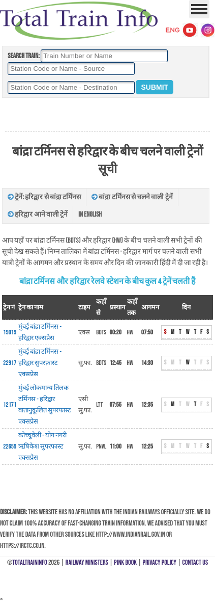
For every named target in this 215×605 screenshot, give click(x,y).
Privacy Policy (160, 562)
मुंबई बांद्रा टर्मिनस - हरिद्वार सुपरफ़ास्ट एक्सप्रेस (40, 363)
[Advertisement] (107, 115)
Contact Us (195, 562)
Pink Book (125, 562)
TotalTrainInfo (29, 562)
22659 (9, 446)
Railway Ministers (87, 562)
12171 (9, 405)
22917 (9, 363)
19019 (9, 332)
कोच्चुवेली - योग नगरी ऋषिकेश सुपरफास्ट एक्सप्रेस (42, 446)
